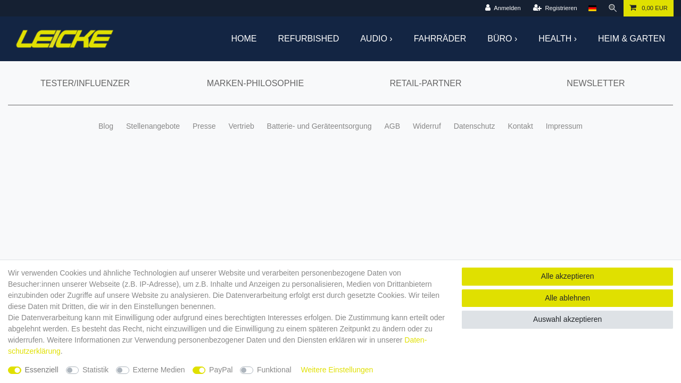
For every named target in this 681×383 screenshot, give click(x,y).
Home (244, 38)
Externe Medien (159, 369)
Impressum (564, 126)
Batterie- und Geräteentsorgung (319, 126)
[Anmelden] (503, 8)
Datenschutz (474, 126)
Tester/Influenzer (85, 83)
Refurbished (308, 38)
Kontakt (520, 126)
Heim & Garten (631, 38)
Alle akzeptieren (567, 276)
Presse (204, 126)
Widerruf (427, 126)
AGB (392, 126)
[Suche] (613, 8)
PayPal (220, 369)
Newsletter (596, 83)
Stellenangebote (153, 126)
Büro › (502, 38)
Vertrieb (241, 126)
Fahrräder (440, 38)
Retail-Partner (425, 83)
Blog (105, 126)
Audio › (376, 38)
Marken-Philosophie (255, 83)
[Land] (592, 8)
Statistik (95, 369)
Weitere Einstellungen (337, 369)
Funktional (274, 369)
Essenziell (42, 369)
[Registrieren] (555, 8)
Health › (557, 38)
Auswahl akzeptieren (567, 319)
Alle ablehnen (567, 298)
